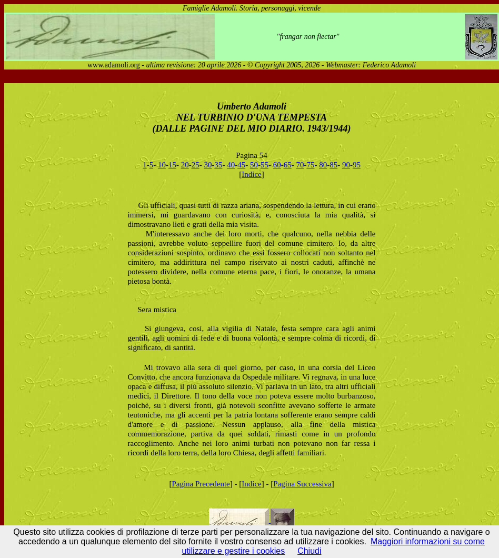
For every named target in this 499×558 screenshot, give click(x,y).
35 (218, 165)
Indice (251, 174)
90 (346, 165)
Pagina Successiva (302, 484)
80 (323, 165)
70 (300, 165)
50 (254, 165)
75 (310, 165)
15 (172, 165)
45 (241, 165)
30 (208, 165)
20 (185, 165)
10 (162, 165)
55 (264, 165)
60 (277, 165)
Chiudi (309, 550)
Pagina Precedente (200, 484)
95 (357, 165)
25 (195, 165)
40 (231, 165)
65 (288, 165)
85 (333, 165)
